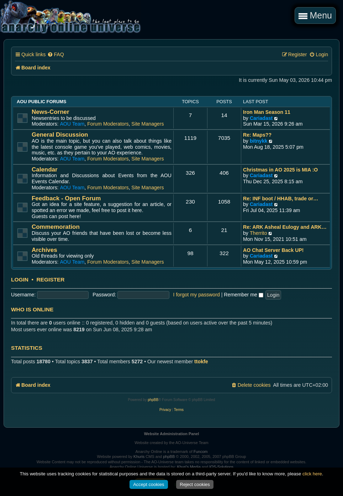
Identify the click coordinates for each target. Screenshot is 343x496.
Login (19, 280)
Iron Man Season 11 (266, 112)
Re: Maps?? (257, 135)
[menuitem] (55, 54)
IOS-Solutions (221, 467)
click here (312, 473)
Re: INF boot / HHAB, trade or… (280, 198)
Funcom (201, 451)
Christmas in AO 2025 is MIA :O (280, 170)
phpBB (153, 400)
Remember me (243, 294)
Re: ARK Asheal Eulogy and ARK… (285, 227)
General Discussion (60, 134)
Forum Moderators (107, 124)
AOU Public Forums (41, 101)
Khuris (138, 456)
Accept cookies (148, 484)
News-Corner (50, 112)
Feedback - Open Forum (66, 198)
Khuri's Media (188, 467)
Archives (44, 250)
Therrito (258, 233)
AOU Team (72, 124)
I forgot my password (196, 294)
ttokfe (201, 361)
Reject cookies (195, 484)
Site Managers (147, 124)
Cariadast (261, 118)
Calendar (45, 169)
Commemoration (56, 226)
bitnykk (259, 141)
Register (50, 280)
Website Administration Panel (171, 434)
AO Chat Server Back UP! (273, 250)
